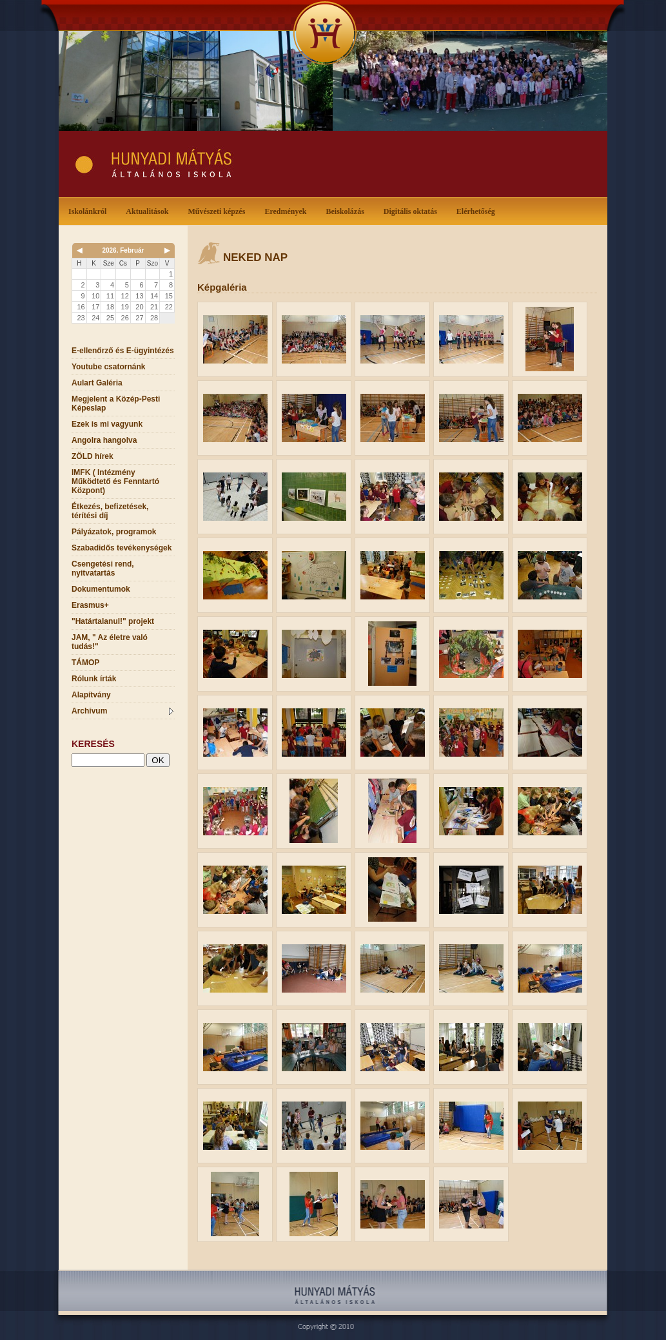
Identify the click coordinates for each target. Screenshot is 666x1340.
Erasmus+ (90, 605)
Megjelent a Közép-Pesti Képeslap (116, 403)
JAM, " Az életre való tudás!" (110, 642)
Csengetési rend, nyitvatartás (103, 568)
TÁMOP (85, 662)
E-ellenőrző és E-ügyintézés (123, 350)
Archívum (122, 710)
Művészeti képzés (219, 210)
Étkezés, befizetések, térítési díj (110, 511)
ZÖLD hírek (92, 456)
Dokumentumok (101, 589)
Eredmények (287, 210)
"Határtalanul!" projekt (113, 621)
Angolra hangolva (104, 440)
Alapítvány (91, 694)
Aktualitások (149, 210)
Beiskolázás (347, 210)
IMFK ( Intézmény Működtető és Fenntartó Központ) (115, 481)
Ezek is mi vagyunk (107, 424)
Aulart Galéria (97, 382)
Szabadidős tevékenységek (121, 547)
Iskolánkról (90, 210)
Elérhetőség (475, 211)
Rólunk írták (94, 678)
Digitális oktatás (410, 211)
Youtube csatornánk (108, 366)
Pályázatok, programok (114, 531)
